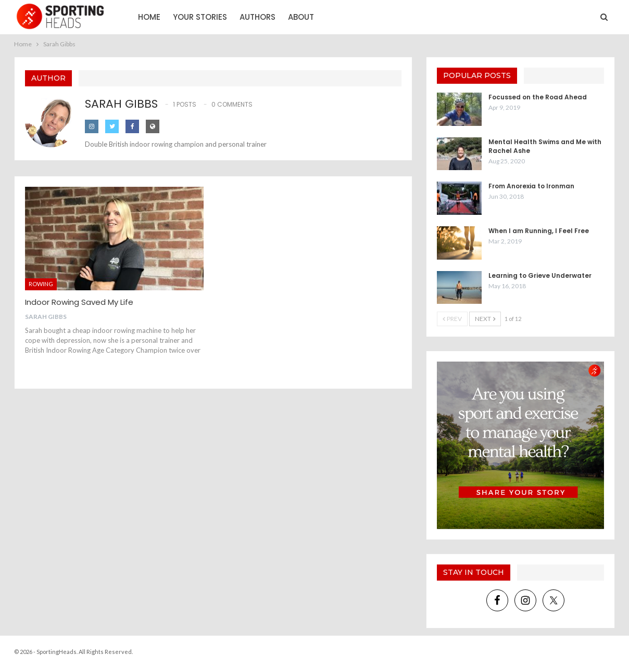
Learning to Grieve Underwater (540, 275)
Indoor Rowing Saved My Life (79, 302)
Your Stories (200, 16)
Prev (452, 319)
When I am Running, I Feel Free (538, 230)
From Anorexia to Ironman (531, 186)
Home (149, 16)
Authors (257, 16)
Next (485, 319)
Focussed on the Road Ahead (537, 97)
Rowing (41, 283)
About (301, 16)
